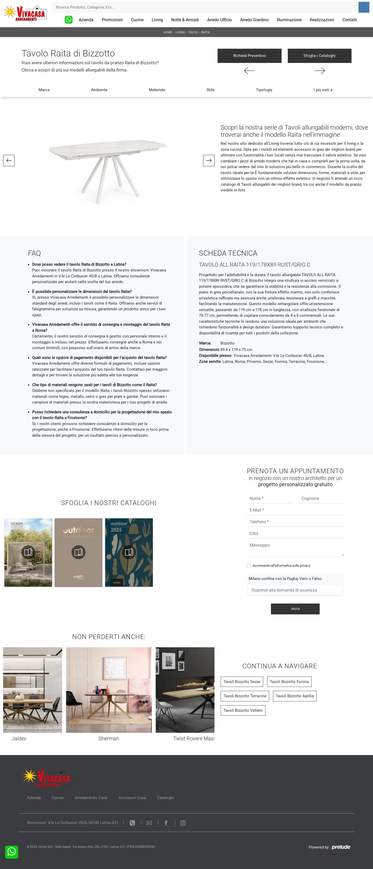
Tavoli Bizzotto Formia (289, 681)
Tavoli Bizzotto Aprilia (295, 696)
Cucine (137, 19)
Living (157, 19)
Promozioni (112, 19)
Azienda (86, 19)
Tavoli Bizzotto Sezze (242, 681)
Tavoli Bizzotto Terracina (245, 696)
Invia (295, 609)
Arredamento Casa (91, 797)
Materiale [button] (157, 90)
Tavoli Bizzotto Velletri (243, 710)
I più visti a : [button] (324, 90)
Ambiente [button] (99, 90)
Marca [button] (44, 90)
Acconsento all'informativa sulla (281, 566)
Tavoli (193, 32)
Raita (205, 32)
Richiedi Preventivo (249, 55)
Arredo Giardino (254, 19)
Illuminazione (289, 19)
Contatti (349, 19)
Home (167, 32)
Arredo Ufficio (219, 19)
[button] (9, 160)
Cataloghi (166, 797)
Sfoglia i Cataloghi (319, 55)
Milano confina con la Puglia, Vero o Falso (285, 578)
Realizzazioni (322, 19)
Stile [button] (210, 90)
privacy (305, 566)
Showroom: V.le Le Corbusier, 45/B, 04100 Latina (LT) (72, 822)
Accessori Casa (133, 797)
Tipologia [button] (264, 90)
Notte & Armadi (185, 19)
